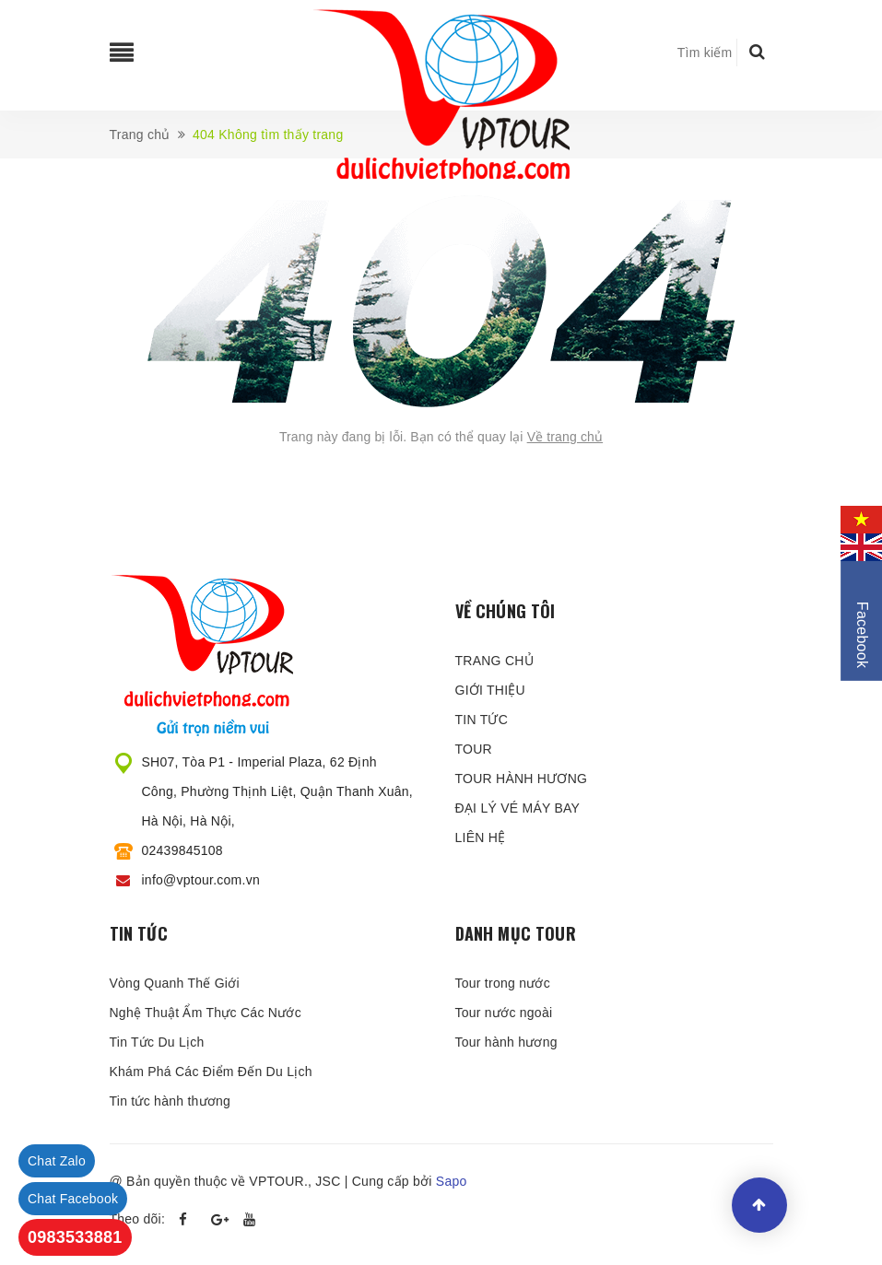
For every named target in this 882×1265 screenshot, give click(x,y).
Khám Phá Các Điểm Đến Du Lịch (211, 1071)
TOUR (473, 749)
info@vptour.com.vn (201, 880)
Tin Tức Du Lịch (157, 1042)
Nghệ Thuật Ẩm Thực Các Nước (205, 1012)
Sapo (451, 1181)
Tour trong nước (502, 983)
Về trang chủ (565, 436)
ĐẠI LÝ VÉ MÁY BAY (518, 808)
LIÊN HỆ (480, 837)
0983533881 (75, 1237)
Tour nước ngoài (504, 1012)
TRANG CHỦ (494, 660)
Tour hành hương (506, 1042)
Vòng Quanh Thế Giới (175, 983)
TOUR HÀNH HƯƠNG (521, 778)
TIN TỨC (482, 719)
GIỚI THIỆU (490, 690)
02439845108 (182, 850)
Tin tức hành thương (170, 1101)
